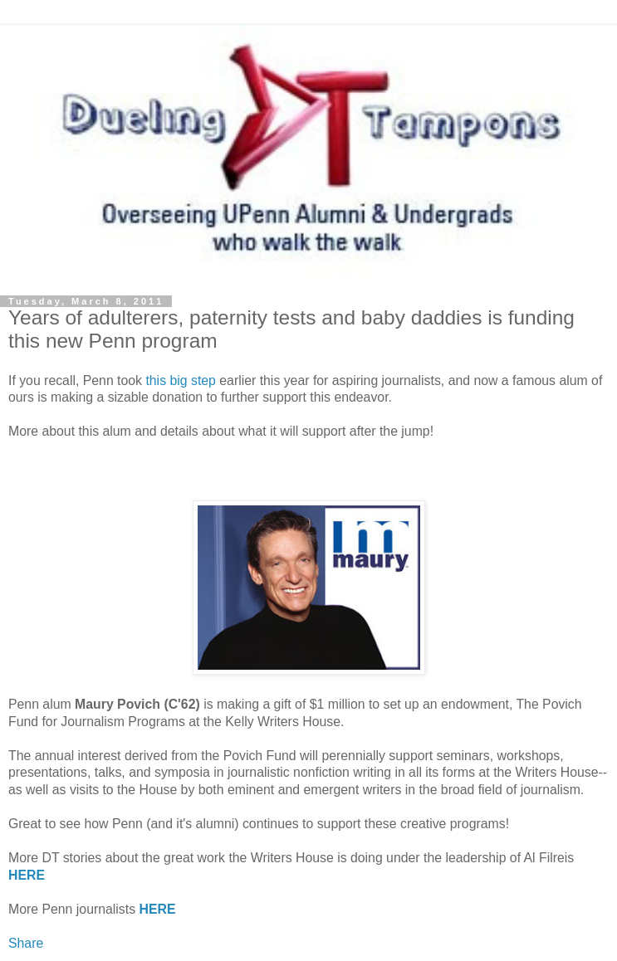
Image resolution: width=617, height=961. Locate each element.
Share (25, 943)
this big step (180, 380)
